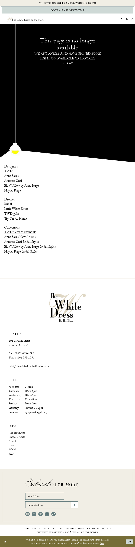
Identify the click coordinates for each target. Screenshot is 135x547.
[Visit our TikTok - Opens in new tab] (53, 514)
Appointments (17, 432)
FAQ (11, 453)
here (102, 543)
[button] (117, 19)
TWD (8, 171)
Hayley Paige (12, 191)
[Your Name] (44, 496)
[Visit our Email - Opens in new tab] (47, 514)
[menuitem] (117, 19)
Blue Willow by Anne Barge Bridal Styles (30, 247)
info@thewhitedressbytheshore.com (29, 366)
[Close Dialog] (5, 542)
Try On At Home (15, 219)
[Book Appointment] (67, 10)
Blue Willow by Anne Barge (21, 186)
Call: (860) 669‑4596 (21, 353)
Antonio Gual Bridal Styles (21, 242)
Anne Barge (11, 176)
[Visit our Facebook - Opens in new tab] (34, 514)
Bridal (8, 204)
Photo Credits (17, 437)
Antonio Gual (13, 181)
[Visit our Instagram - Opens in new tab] (27, 514)
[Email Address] (51, 504)
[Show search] (127, 19)
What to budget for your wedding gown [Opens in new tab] (67, 3)
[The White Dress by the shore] (25, 19)
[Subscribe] (74, 504)
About (12, 441)
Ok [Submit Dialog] (129, 541)
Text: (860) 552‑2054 (21, 357)
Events (13, 445)
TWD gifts (11, 214)
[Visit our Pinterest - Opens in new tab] (40, 514)
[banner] (67, 307)
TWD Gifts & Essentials (20, 232)
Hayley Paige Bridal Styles (20, 252)
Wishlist (14, 449)
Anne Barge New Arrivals (20, 237)
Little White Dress (16, 209)
